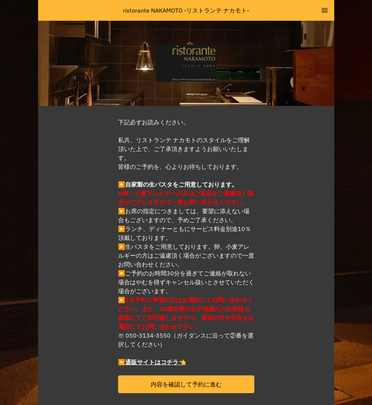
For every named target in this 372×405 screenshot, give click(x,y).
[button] (186, 384)
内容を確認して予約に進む (186, 384)
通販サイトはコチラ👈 (155, 362)
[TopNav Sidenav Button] (324, 10)
